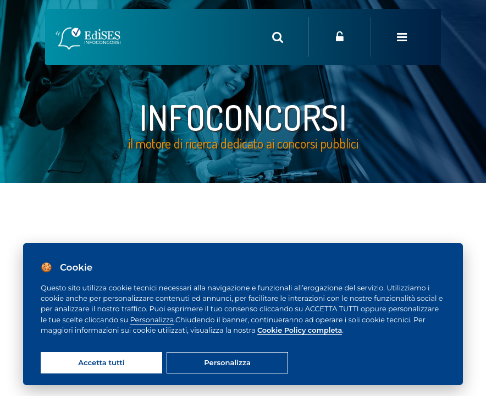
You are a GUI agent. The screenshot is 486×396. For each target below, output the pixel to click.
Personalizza (152, 320)
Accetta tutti (101, 362)
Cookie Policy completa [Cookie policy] (299, 330)
